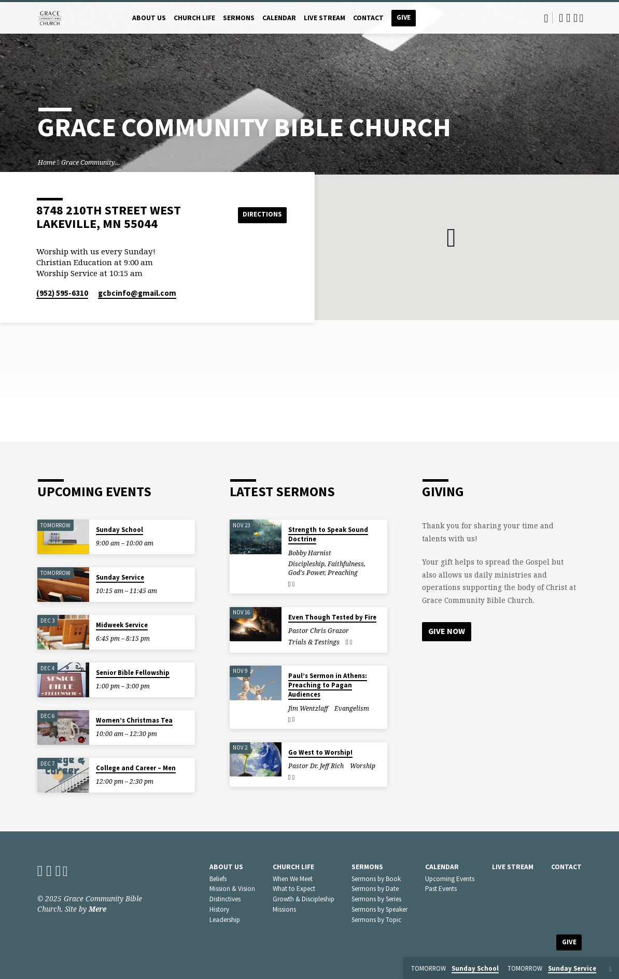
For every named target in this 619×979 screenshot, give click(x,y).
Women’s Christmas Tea (134, 720)
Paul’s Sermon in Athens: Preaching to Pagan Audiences (327, 685)
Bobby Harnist (309, 553)
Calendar (279, 17)
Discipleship (306, 563)
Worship (362, 765)
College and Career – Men (136, 768)
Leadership (224, 919)
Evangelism (351, 708)
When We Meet (293, 878)
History (219, 909)
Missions (284, 909)
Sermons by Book (376, 878)
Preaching (343, 572)
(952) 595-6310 (62, 293)
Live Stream (324, 17)
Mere (97, 909)
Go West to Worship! (320, 752)
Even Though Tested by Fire (332, 617)
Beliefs (218, 878)
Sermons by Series (376, 899)
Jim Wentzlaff (308, 708)
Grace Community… (90, 162)
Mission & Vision (232, 888)
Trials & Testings (314, 642)
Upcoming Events (449, 878)
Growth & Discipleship (303, 899)
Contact (368, 17)
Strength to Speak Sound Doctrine (328, 534)
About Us (149, 17)
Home (46, 162)
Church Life (194, 17)
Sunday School (119, 529)
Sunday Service (120, 577)
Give (404, 17)
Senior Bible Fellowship (133, 672)
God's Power (306, 572)
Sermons (239, 17)
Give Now (447, 631)
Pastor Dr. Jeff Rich (316, 765)
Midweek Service (122, 625)
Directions (261, 214)
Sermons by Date (375, 888)
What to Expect (294, 888)
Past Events (441, 888)
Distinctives (225, 899)
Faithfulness (346, 563)
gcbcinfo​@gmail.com (137, 293)
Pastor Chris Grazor (318, 630)
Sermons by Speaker (379, 909)
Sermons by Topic (376, 919)
